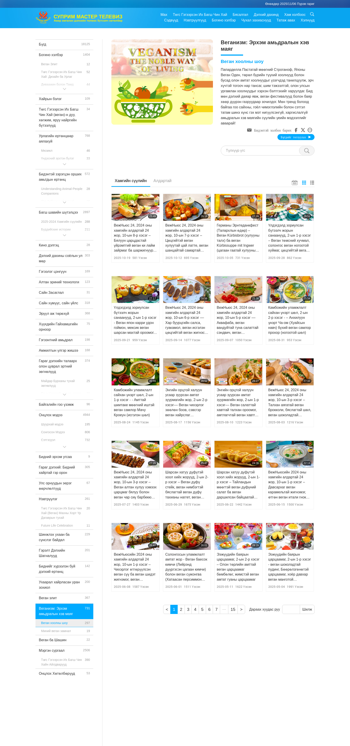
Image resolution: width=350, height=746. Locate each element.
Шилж (307, 609)
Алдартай (163, 181)
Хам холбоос (295, 15)
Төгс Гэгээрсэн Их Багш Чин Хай (200, 15)
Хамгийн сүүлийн (131, 181)
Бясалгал (240, 15)
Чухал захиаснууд (256, 20)
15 (233, 609)
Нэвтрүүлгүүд (195, 20)
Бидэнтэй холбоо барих (273, 130)
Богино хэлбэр (224, 20)
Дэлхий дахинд (266, 15)
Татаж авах (286, 20)
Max (163, 15)
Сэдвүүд (171, 20)
